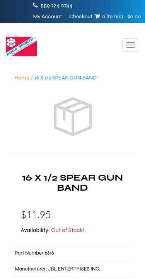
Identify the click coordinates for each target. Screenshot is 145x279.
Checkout (80, 16)
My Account (47, 16)
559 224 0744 (56, 5)
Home (22, 77)
